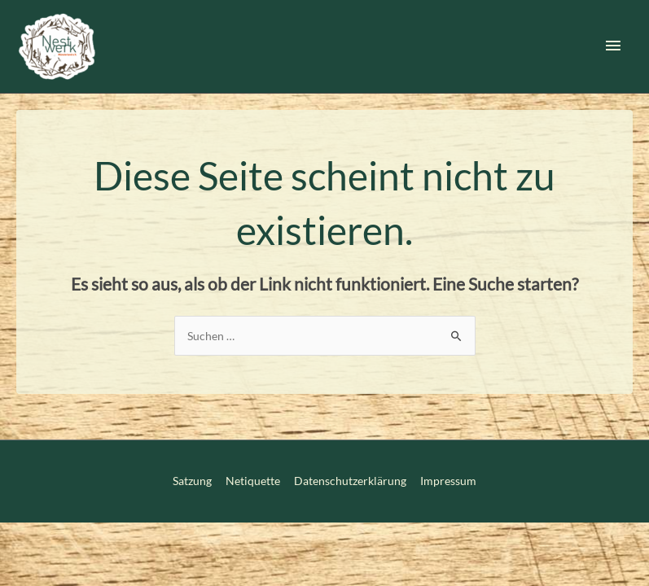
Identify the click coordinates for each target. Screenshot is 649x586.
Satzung (192, 481)
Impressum (448, 481)
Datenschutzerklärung (350, 481)
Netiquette (253, 481)
